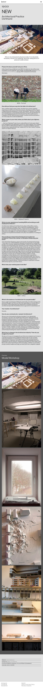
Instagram (4, 683)
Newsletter (4, 686)
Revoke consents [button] (26, 686)
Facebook (4, 684)
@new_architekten (12, 661)
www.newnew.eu (10, 660)
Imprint (23, 683)
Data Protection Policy (28, 684)
